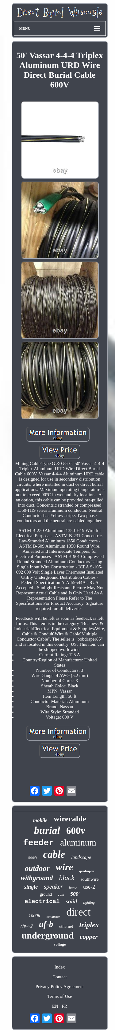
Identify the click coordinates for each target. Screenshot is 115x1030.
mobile (40, 820)
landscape (81, 857)
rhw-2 (27, 926)
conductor (53, 916)
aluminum (78, 842)
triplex (89, 925)
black (67, 878)
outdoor (37, 868)
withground (37, 878)
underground (48, 935)
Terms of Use (59, 996)
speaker (53, 886)
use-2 (89, 887)
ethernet (66, 926)
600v (75, 830)
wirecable (70, 818)
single (31, 887)
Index (59, 967)
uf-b (46, 924)
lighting (88, 902)
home (73, 888)
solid (71, 901)
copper (89, 936)
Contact (59, 976)
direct (78, 912)
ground (46, 894)
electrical (42, 901)
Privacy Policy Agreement (60, 986)
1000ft (34, 915)
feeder (38, 843)
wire (64, 866)
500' (75, 894)
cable (54, 854)
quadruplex (86, 871)
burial (47, 830)
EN (55, 1006)
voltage (60, 944)
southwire (89, 879)
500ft (32, 857)
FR (64, 1006)
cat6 (61, 895)
